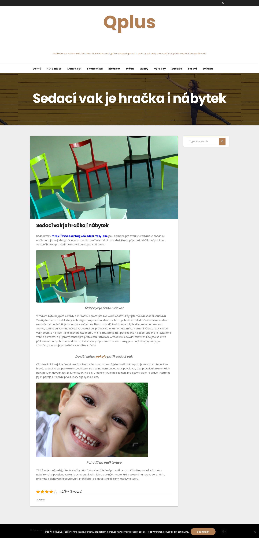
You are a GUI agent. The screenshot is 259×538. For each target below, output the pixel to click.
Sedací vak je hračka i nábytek (72, 225)
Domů (37, 68)
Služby (144, 68)
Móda (130, 68)
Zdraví (192, 68)
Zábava (176, 68)
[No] (254, 531)
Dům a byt (74, 68)
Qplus (129, 32)
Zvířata (207, 68)
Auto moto (54, 68)
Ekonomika (95, 68)
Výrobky (160, 68)
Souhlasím (203, 531)
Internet (114, 68)
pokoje (100, 356)
